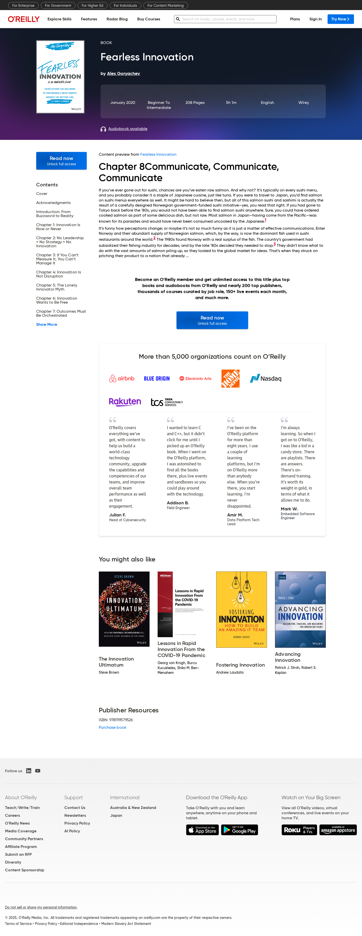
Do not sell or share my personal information (41, 907)
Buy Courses (148, 19)
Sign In (315, 19)
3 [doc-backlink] (275, 244)
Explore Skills (59, 19)
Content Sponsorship (24, 870)
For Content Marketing (166, 5)
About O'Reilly (21, 797)
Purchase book (112, 727)
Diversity (13, 862)
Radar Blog (117, 19)
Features (89, 19)
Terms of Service (18, 923)
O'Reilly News (17, 823)
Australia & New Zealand (133, 807)
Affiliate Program (21, 846)
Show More (46, 324)
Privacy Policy (77, 823)
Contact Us (74, 807)
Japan (116, 815)
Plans (295, 19)
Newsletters (75, 815)
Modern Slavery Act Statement (126, 923)
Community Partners (24, 838)
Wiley (303, 102)
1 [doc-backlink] (265, 219)
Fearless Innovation (158, 154)
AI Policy (72, 831)
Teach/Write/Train (22, 807)
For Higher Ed (92, 5)
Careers (12, 815)
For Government (58, 5)
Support (73, 797)
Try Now (340, 19)
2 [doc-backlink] (154, 237)
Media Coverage (20, 831)
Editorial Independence (79, 923)
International (125, 797)
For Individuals (125, 5)
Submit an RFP (18, 854)
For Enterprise (23, 5)
